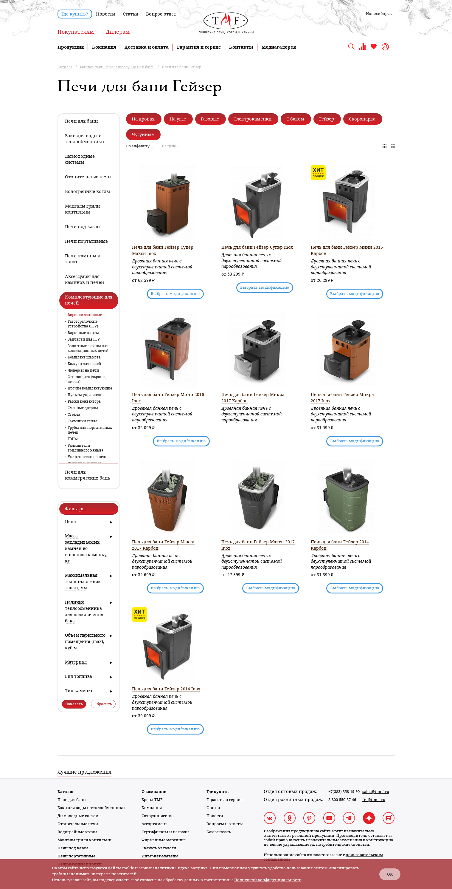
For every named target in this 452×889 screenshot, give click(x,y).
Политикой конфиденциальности (268, 880)
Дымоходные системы (80, 816)
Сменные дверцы (83, 408)
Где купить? (74, 14)
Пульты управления (86, 395)
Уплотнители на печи (88, 457)
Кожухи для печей (84, 364)
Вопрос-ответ (161, 14)
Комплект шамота (84, 357)
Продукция (71, 47)
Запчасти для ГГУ (84, 339)
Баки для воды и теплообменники (91, 807)
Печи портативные (76, 856)
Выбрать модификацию (175, 293)
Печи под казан (73, 848)
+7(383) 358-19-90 (344, 791)
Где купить (217, 791)
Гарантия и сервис (199, 47)
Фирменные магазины (164, 840)
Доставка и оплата (147, 47)
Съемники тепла (82, 421)
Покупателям (76, 32)
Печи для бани (72, 799)
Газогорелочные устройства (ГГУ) (83, 323)
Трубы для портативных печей (90, 430)
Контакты (241, 47)
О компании (154, 791)
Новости (105, 14)
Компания (104, 47)
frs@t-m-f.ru (373, 799)
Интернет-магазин (160, 856)
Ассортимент (154, 824)
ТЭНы (73, 439)
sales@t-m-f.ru (375, 791)
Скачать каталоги (159, 848)
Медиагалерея (279, 47)
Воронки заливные (85, 315)
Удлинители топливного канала (85, 447)
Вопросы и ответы (224, 824)
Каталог (66, 791)
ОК (390, 874)
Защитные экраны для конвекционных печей (88, 348)
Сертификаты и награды (166, 832)
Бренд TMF (152, 799)
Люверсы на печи (83, 370)
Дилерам (118, 32)
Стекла (74, 414)
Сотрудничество (158, 816)
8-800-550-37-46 (342, 799)
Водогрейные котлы (77, 832)
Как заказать (218, 832)
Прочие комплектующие (90, 388)
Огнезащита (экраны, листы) (87, 379)
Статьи (130, 14)
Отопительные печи (78, 824)
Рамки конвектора (84, 401)
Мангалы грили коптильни (84, 840)
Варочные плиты (83, 333)
